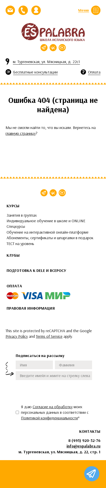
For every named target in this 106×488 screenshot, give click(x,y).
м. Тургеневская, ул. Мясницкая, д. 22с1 (46, 61)
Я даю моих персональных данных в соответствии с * (55, 412)
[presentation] (54, 392)
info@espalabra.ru (83, 445)
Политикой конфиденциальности (49, 417)
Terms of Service (49, 336)
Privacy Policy (17, 336)
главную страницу (21, 133)
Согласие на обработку (53, 406)
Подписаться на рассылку (40, 355)
